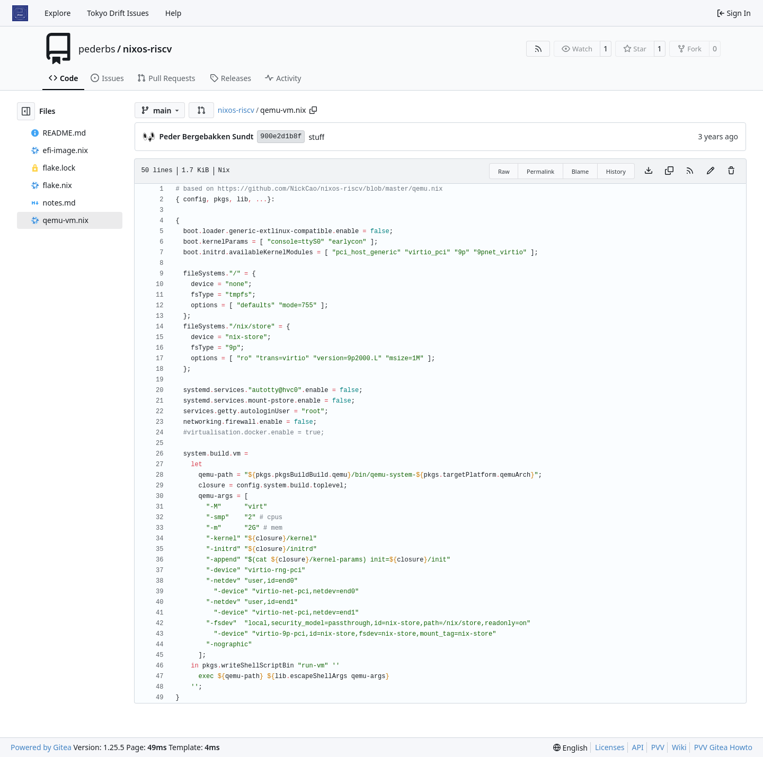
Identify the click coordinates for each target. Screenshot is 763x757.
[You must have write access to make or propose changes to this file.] (731, 171)
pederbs (97, 48)
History (616, 171)
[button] (201, 110)
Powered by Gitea (41, 747)
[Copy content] (669, 171)
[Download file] (648, 171)
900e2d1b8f (280, 136)
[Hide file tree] (26, 111)
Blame (580, 171)
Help (173, 13)
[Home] (20, 13)
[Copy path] (313, 110)
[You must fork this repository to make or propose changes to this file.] (710, 171)
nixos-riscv (147, 48)
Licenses (610, 747)
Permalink (540, 171)
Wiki (679, 747)
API (638, 747)
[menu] (570, 748)
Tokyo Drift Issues (118, 13)
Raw (504, 171)
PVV (657, 747)
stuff (316, 137)
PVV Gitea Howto (723, 747)
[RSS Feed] (538, 49)
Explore (57, 13)
